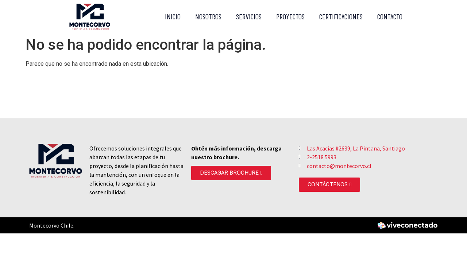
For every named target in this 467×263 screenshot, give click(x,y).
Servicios (249, 16)
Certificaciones (341, 16)
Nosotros (208, 16)
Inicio (173, 16)
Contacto (389, 16)
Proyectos (290, 16)
